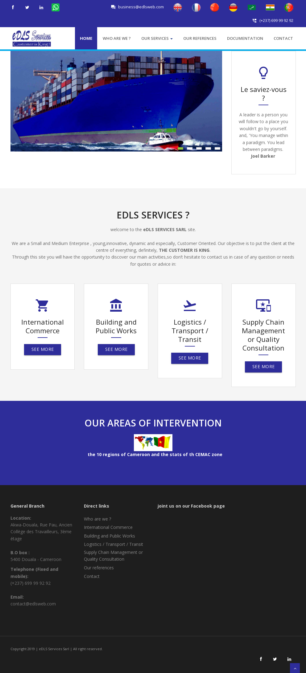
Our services (157, 38)
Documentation (245, 38)
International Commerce (108, 527)
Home (86, 38)
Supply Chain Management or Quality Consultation (113, 555)
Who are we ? (97, 519)
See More (42, 349)
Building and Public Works (109, 536)
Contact (283, 38)
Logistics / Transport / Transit (113, 544)
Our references (200, 38)
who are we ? (117, 38)
